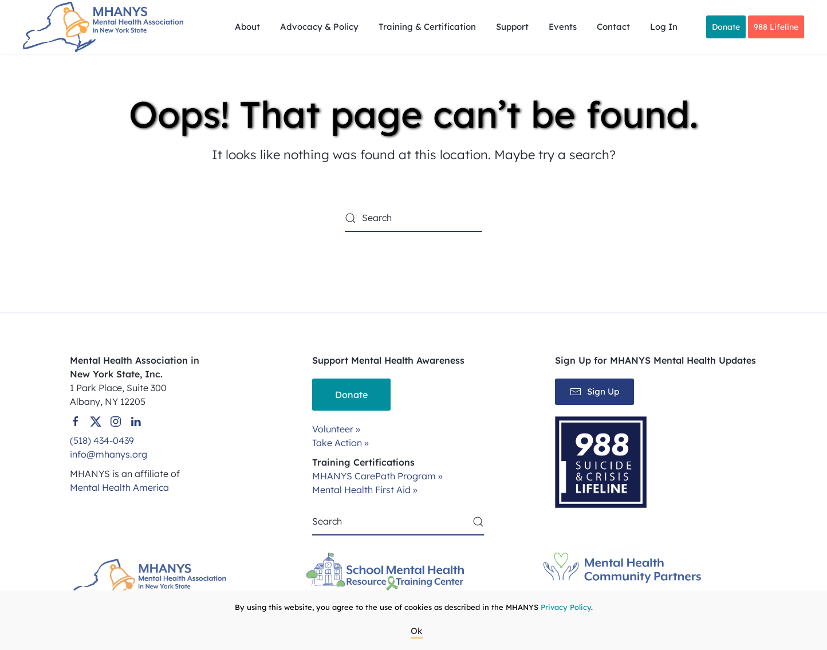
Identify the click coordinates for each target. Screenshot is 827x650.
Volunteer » (336, 429)
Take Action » (340, 442)
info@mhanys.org (108, 454)
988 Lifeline (776, 27)
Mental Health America (119, 487)
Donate (726, 27)
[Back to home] (105, 27)
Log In (664, 26)
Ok (417, 630)
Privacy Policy (566, 607)
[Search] (413, 218)
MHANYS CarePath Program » (377, 476)
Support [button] (512, 26)
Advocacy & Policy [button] (319, 26)
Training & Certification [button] (427, 26)
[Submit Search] (478, 521)
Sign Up (594, 391)
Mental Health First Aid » (365, 489)
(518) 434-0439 (102, 440)
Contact (613, 26)
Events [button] (563, 26)
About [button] (247, 26)
